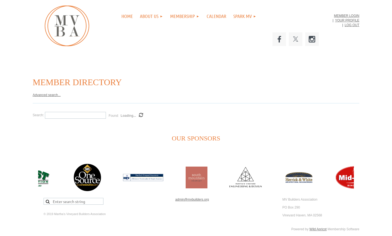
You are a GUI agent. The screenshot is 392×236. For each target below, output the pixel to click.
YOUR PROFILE (347, 20)
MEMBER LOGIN (346, 16)
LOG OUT (352, 25)
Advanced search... (47, 95)
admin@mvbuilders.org (192, 199)
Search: (38, 115)
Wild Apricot (318, 229)
